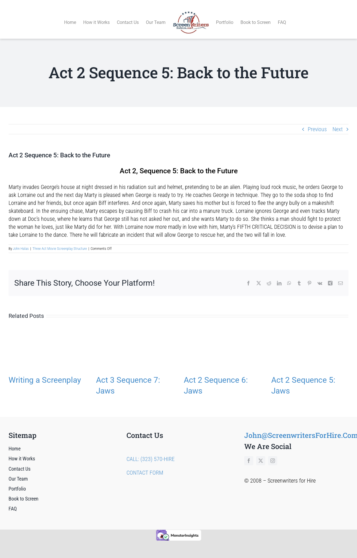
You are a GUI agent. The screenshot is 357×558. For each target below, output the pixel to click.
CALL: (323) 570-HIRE (151, 452)
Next (337, 122)
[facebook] (248, 454)
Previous (317, 122)
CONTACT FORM (145, 466)
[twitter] (260, 454)
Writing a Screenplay (45, 373)
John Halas (21, 242)
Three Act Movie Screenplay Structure (59, 242)
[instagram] (272, 454)
